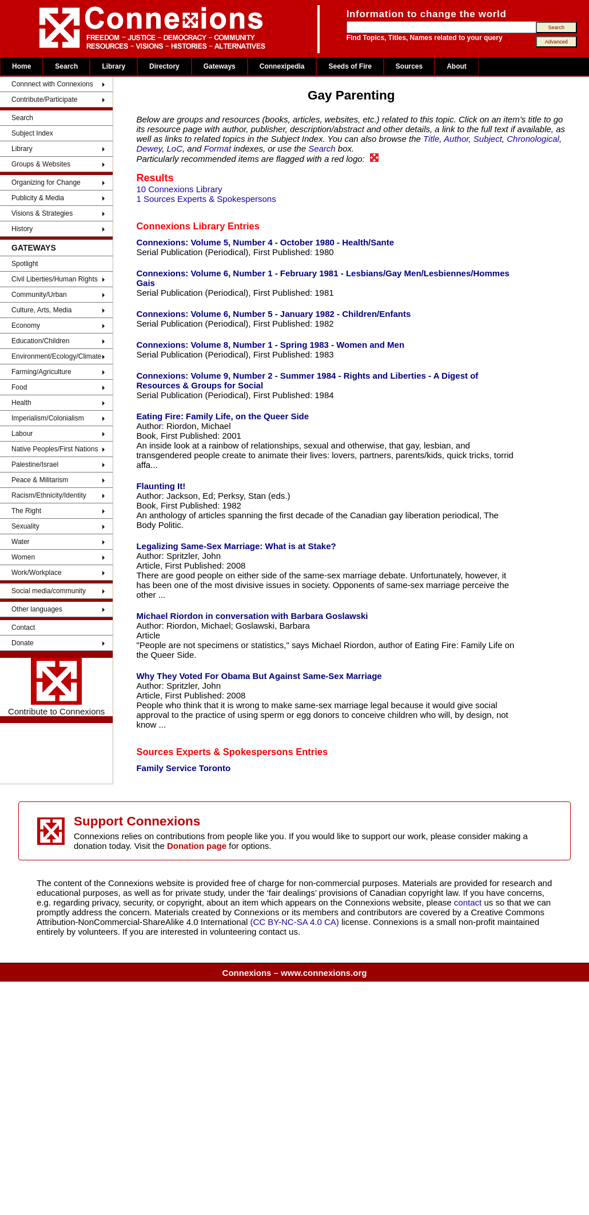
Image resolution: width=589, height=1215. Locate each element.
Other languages (36, 609)
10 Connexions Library (179, 189)
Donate (22, 643)
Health (21, 403)
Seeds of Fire (349, 66)
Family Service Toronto (183, 768)
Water (20, 542)
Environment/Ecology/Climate (56, 356)
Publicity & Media (37, 198)
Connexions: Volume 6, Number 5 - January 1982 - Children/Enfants (273, 314)
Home (21, 66)
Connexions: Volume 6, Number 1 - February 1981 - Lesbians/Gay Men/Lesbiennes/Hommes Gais (322, 278)
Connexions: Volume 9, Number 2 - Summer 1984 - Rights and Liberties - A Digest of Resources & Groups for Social (307, 380)
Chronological (533, 139)
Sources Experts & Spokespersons (214, 752)
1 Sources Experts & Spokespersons (206, 199)
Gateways (220, 66)
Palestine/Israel (34, 464)
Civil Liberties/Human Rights (54, 279)
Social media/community (48, 591)
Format (218, 148)
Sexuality (25, 526)
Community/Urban (39, 295)
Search (66, 66)
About (457, 66)
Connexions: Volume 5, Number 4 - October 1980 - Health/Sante (265, 242)
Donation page (196, 846)
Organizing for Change (46, 182)
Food (19, 387)
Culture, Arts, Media (41, 310)
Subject (487, 139)
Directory (164, 66)
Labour (22, 434)
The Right (26, 511)
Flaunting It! (160, 486)
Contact (23, 628)
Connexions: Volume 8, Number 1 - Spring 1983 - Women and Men (270, 345)
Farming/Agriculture (41, 372)
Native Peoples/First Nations (54, 449)
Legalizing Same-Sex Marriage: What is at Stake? (236, 546)
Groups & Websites (40, 164)
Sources (409, 66)
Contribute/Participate (44, 100)
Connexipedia (282, 66)
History (22, 229)
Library (113, 66)
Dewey (149, 148)
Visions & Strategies (42, 213)
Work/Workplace (36, 573)
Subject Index (32, 133)
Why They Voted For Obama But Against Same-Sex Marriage (258, 676)
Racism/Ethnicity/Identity (48, 495)
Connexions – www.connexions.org (294, 973)
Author (456, 139)
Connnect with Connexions (52, 84)
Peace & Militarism (39, 480)
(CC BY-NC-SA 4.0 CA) (294, 922)
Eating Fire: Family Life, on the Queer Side (222, 416)
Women (23, 557)
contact (469, 902)
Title (431, 139)
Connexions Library (180, 226)
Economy (25, 325)
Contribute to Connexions (56, 687)
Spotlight (24, 264)
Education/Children (40, 341)
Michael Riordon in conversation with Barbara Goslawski (252, 616)
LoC (175, 148)
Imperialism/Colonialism (47, 418)
